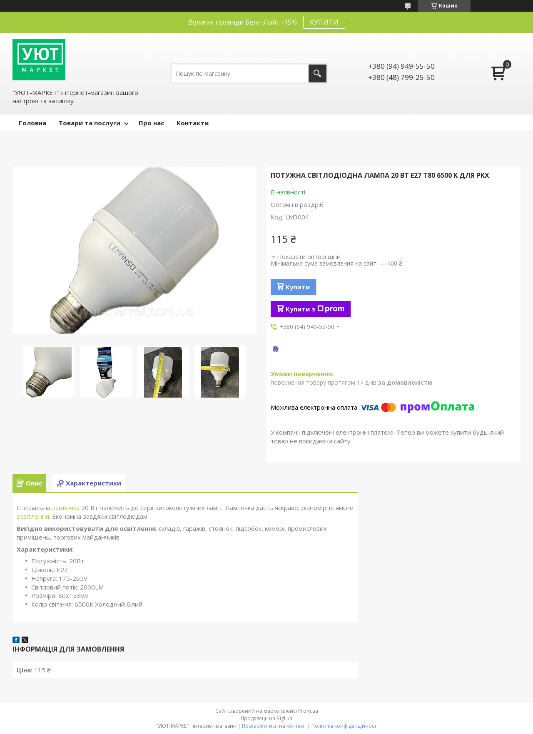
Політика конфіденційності (344, 725)
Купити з (315, 309)
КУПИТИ (324, 22)
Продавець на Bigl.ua (266, 718)
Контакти (193, 123)
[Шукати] (317, 73)
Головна (32, 123)
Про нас (151, 123)
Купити (298, 287)
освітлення (33, 516)
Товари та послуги (89, 123)
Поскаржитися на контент (274, 725)
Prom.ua (308, 710)
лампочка (66, 507)
